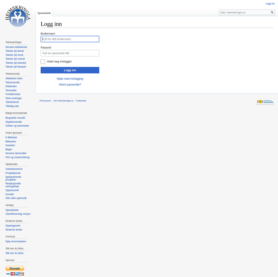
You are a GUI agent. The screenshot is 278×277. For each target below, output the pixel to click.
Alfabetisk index (13, 78)
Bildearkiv (10, 141)
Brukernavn (48, 33)
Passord (46, 47)
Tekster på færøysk (15, 66)
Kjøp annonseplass (15, 241)
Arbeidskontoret (13, 169)
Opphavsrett (12, 190)
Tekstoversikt (12, 82)
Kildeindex (11, 86)
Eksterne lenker (13, 229)
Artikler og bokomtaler (17, 125)
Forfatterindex (12, 94)
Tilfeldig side (12, 106)
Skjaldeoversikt (13, 122)
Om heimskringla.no (63, 100)
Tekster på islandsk (15, 62)
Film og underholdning (17, 157)
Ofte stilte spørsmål (15, 198)
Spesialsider (12, 210)
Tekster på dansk (14, 51)
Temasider (11, 90)
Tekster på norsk (14, 55)
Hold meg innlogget (59, 61)
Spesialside (44, 13)
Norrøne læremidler (15, 153)
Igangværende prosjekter (13, 178)
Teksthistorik (12, 102)
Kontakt (9, 194)
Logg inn (70, 70)
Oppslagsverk (12, 225)
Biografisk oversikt (15, 117)
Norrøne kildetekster (16, 47)
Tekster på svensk (15, 58)
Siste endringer (13, 98)
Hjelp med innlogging (70, 78)
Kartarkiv (10, 145)
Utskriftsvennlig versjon (17, 214)
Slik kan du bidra (14, 253)
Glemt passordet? (70, 84)
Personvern (45, 100)
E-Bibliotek (11, 137)
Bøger (8, 149)
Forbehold (81, 100)
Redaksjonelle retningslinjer (13, 185)
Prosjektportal (12, 173)
